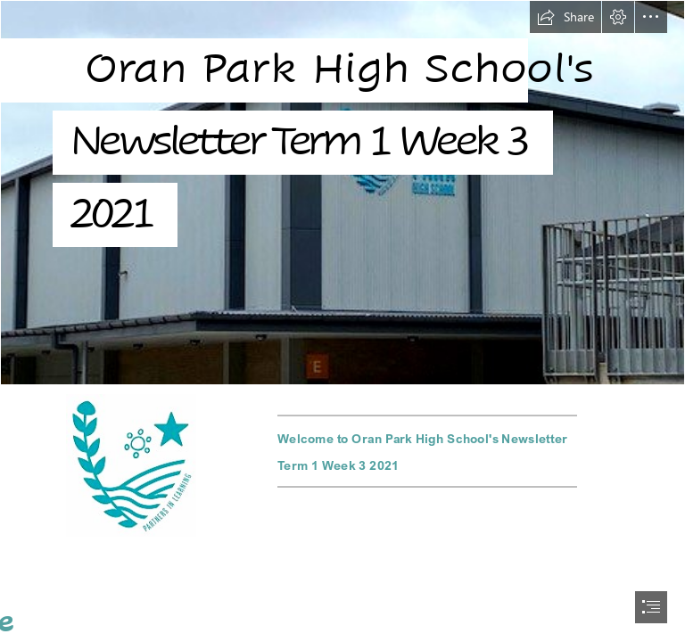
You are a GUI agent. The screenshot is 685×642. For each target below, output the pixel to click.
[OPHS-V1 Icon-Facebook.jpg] (131, 465)
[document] (342, 321)
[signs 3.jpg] (342, 192)
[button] (565, 17)
